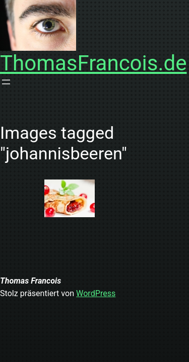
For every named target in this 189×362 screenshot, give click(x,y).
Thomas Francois (30, 281)
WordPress (95, 293)
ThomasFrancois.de (93, 63)
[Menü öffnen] (6, 82)
